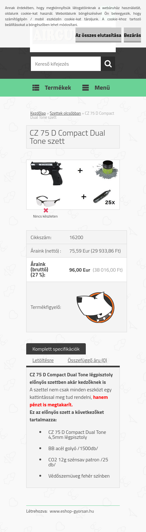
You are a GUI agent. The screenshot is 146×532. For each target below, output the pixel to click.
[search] (108, 64)
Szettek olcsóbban (65, 113)
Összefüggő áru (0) (87, 360)
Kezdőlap (38, 113)
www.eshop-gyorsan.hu (72, 511)
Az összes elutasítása (98, 35)
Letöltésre (43, 360)
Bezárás (132, 35)
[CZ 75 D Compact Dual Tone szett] (73, 162)
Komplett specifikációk (56, 349)
